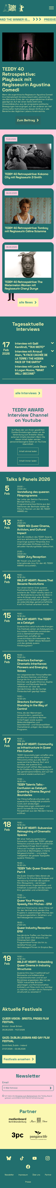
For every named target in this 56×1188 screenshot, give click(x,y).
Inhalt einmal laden (28, 451)
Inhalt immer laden (28, 461)
